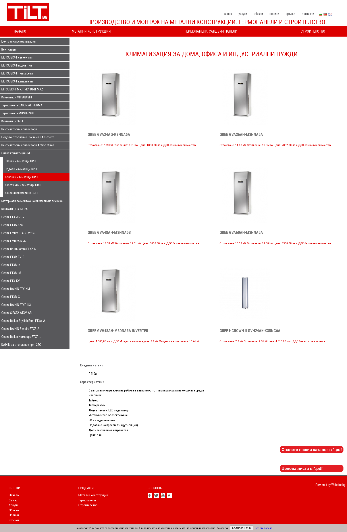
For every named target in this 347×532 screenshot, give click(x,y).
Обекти (258, 14)
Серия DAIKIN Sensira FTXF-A (20, 329)
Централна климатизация (18, 41)
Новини (274, 14)
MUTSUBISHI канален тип (17, 81)
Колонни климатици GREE (22, 177)
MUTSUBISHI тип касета (17, 73)
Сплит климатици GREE (16, 153)
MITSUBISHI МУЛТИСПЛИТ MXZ (22, 89)
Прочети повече (263, 528)
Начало (20, 31)
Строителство (313, 31)
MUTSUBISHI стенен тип (17, 57)
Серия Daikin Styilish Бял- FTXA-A (23, 321)
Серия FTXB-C (10, 297)
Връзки (290, 14)
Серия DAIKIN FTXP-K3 (16, 305)
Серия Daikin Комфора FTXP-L (21, 337)
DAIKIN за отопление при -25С (21, 345)
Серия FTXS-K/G (12, 225)
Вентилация (9, 49)
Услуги (243, 14)
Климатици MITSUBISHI (16, 97)
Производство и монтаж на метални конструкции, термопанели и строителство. (207, 22)
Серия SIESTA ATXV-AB (16, 313)
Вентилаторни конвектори (19, 129)
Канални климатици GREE (22, 193)
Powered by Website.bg (330, 485)
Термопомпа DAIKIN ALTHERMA (21, 105)
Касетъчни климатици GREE (23, 185)
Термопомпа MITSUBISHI (17, 113)
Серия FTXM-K (10, 265)
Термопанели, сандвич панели (210, 31)
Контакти (308, 14)
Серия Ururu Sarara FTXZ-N (18, 249)
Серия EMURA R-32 (13, 241)
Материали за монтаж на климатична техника (32, 201)
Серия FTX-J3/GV (12, 217)
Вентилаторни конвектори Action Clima (27, 145)
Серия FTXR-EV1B (13, 257)
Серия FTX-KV (10, 281)
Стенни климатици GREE (21, 161)
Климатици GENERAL (15, 209)
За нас (228, 14)
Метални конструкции (91, 31)
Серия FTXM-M (11, 273)
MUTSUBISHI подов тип (16, 65)
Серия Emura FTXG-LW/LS (18, 233)
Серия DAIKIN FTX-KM (15, 289)
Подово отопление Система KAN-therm (27, 137)
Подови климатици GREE (21, 169)
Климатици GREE (12, 121)
